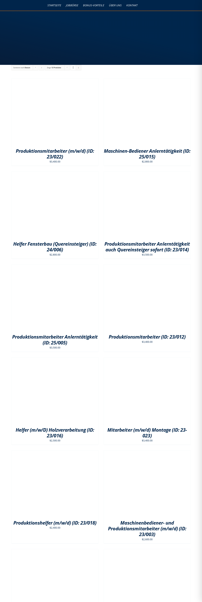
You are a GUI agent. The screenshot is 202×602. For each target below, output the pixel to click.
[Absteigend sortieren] (41, 67)
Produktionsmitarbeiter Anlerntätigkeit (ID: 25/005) (55, 339)
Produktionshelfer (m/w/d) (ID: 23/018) (55, 522)
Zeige (54, 67)
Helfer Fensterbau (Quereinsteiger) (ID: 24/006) (55, 247)
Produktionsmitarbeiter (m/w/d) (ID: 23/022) (55, 154)
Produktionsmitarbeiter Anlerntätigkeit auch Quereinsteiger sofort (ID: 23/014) (147, 247)
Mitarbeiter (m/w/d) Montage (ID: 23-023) (147, 433)
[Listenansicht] (78, 67)
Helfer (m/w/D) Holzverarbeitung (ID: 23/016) (55, 433)
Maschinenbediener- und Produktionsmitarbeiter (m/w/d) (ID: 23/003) (147, 528)
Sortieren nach (21, 67)
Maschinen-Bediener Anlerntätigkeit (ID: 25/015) (147, 154)
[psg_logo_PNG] (24, 2)
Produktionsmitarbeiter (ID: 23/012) (147, 336)
